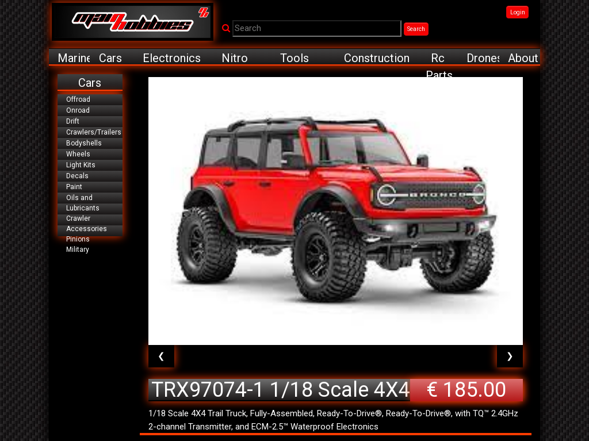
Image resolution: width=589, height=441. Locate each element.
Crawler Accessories (86, 223)
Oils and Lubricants (83, 203)
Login (517, 12)
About (523, 58)
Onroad (78, 110)
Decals (77, 176)
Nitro (234, 58)
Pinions (78, 239)
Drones (482, 58)
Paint (74, 187)
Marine (74, 58)
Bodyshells (84, 143)
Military (77, 250)
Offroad (78, 99)
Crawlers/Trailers (93, 132)
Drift (72, 121)
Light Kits (80, 165)
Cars (110, 58)
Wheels (78, 154)
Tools (294, 58)
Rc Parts (439, 58)
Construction (377, 58)
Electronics (172, 58)
